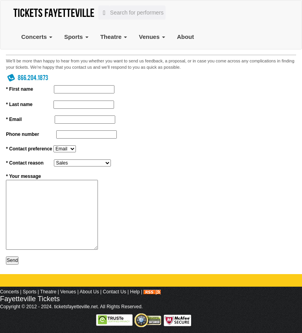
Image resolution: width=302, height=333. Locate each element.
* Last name (19, 104)
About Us (89, 292)
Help (135, 292)
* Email (14, 119)
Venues (152, 36)
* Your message (23, 176)
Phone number (22, 134)
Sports (76, 36)
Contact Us (114, 292)
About (185, 36)
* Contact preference (29, 149)
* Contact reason (24, 163)
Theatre (113, 36)
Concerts (36, 36)
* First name (19, 89)
